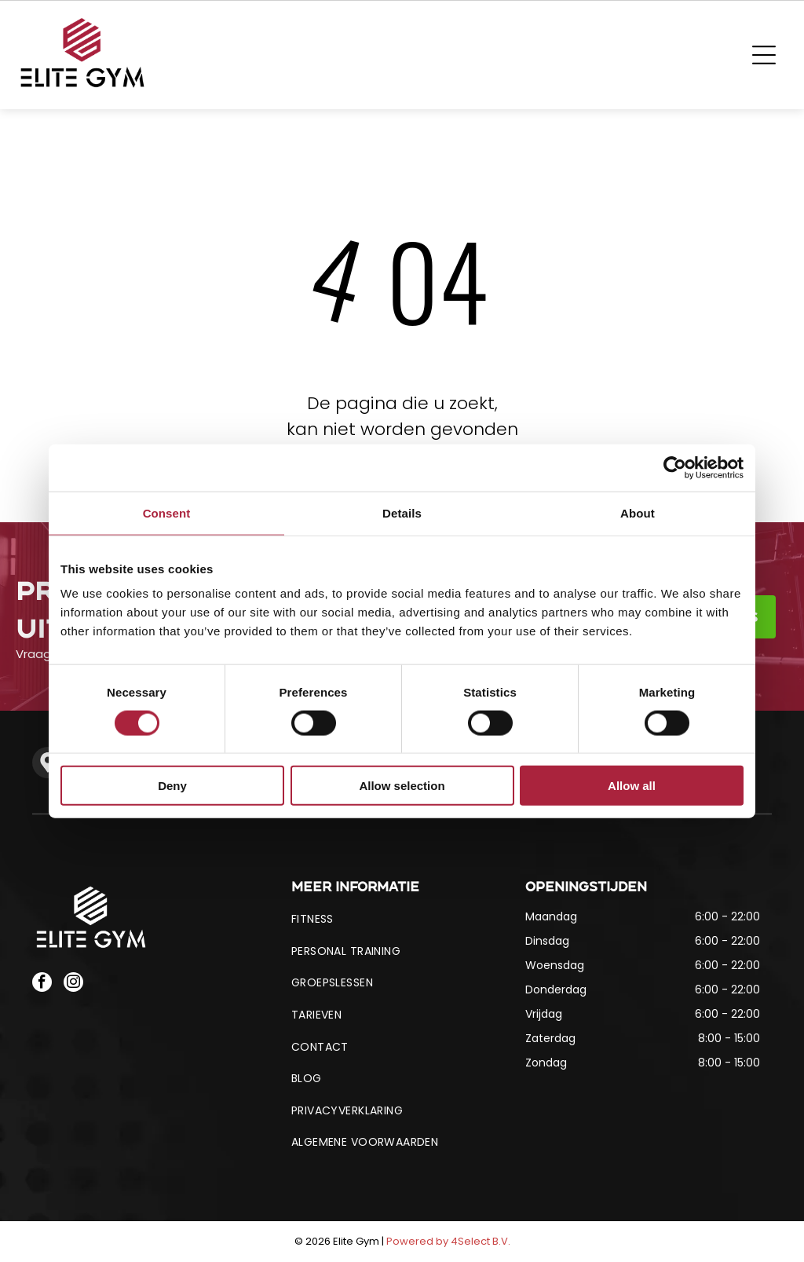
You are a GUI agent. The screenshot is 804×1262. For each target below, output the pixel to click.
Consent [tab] (167, 512)
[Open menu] (764, 55)
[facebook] (42, 984)
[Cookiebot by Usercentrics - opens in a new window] (675, 467)
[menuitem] (402, 919)
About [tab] (637, 512)
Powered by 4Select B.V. (448, 1241)
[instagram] (73, 984)
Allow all (632, 785)
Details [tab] (402, 512)
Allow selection (401, 785)
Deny (172, 785)
